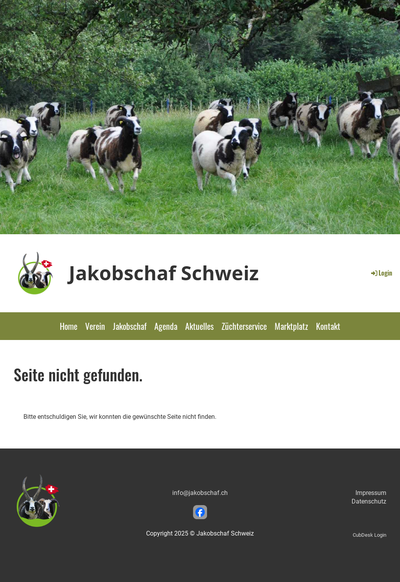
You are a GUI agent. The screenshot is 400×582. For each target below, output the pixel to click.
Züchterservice (244, 326)
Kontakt (328, 326)
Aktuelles (199, 326)
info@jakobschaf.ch (200, 493)
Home (68, 326)
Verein (95, 326)
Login (381, 273)
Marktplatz (291, 326)
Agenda (165, 326)
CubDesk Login (369, 535)
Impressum (370, 493)
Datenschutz (369, 501)
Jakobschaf (129, 326)
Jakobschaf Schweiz (164, 273)
